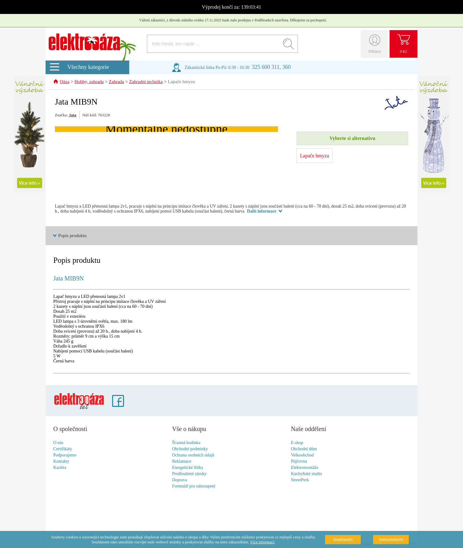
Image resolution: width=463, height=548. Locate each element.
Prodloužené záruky (189, 474)
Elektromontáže (305, 467)
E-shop (297, 443)
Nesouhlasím (391, 539)
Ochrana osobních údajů (193, 455)
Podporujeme (65, 455)
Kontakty (61, 461)
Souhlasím (343, 539)
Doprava (179, 480)
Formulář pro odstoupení (193, 486)
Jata (72, 115)
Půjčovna (299, 461)
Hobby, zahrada (89, 82)
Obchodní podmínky (190, 449)
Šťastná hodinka (186, 443)
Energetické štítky (187, 467)
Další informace (261, 211)
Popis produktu (72, 235)
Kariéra (59, 467)
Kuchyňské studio (306, 474)
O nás (58, 443)
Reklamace (181, 461)
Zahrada (116, 82)
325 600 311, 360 (271, 67)
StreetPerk (300, 480)
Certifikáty (62, 449)
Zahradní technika (146, 82)
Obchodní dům (304, 449)
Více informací (262, 542)
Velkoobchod (302, 455)
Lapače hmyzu (181, 82)
